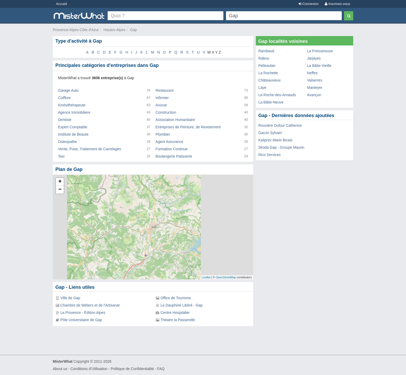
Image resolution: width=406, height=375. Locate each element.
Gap (133, 30)
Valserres (314, 80)
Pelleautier (267, 66)
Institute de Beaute (73, 134)
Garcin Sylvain (270, 133)
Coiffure (64, 98)
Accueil (61, 4)
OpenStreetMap (226, 277)
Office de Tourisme (175, 298)
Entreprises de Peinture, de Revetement (188, 127)
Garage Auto (68, 90)
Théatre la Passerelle (177, 320)
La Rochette (268, 73)
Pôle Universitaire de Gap (81, 320)
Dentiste (64, 120)
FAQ (161, 369)
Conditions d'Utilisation (89, 369)
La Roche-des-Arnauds (277, 95)
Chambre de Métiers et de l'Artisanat (90, 305)
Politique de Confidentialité (132, 369)
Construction (165, 112)
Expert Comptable (72, 127)
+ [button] (60, 182)
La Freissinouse (320, 51)
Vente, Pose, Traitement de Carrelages (89, 149)
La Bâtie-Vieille (319, 66)
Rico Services (269, 155)
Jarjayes (314, 58)
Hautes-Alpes (114, 30)
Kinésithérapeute (71, 105)
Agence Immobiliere (74, 112)
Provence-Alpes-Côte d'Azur (76, 30)
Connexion (309, 4)
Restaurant (164, 90)
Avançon (314, 95)
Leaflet (206, 277)
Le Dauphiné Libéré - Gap (181, 305)
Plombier (162, 134)
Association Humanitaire (175, 120)
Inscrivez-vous (337, 4)
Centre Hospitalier (175, 312)
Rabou (263, 58)
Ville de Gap (70, 298)
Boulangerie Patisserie (173, 156)
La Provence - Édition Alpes (82, 312)
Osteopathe (67, 142)
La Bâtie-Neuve (271, 102)
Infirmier (162, 98)
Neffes (312, 73)
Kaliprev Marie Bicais (275, 140)
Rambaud (266, 51)
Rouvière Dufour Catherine (280, 125)
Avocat (161, 105)
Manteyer (314, 87)
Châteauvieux (269, 80)
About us (60, 369)
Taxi (61, 156)
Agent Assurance (169, 142)
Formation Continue (171, 149)
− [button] (60, 190)
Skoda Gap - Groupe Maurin (281, 147)
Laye (262, 87)
